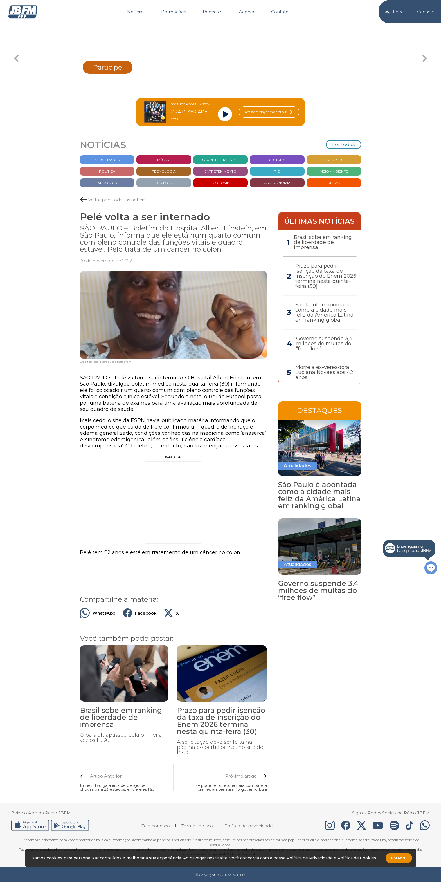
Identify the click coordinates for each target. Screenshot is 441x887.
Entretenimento (220, 171)
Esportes (334, 160)
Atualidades (107, 160)
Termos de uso (197, 825)
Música (164, 160)
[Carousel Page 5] (302, 27)
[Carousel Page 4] (261, 27)
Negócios (107, 183)
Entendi (398, 858)
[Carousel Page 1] (139, 27)
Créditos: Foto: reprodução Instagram (106, 361)
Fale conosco (155, 825)
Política (107, 171)
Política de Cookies (357, 858)
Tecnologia (164, 171)
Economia (220, 183)
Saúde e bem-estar (220, 160)
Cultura (277, 160)
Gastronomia (277, 183)
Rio (277, 171)
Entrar (394, 12)
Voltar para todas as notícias (117, 200)
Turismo (334, 183)
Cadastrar (427, 12)
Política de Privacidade (310, 858)
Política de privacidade (248, 825)
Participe (107, 67)
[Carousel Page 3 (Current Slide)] (221, 27)
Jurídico (164, 183)
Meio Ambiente (334, 171)
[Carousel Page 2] (180, 27)
